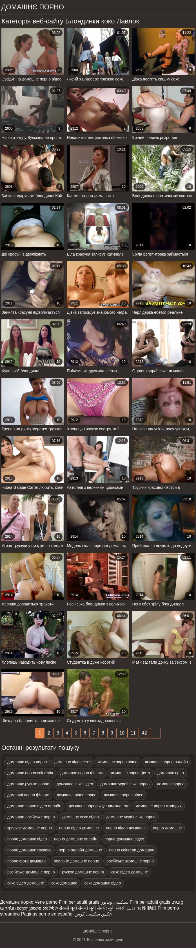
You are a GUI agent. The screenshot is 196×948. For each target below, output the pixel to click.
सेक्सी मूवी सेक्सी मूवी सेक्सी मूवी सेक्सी (92, 908)
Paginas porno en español (47, 914)
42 (144, 733)
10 (121, 733)
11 (133, 733)
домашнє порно (32, 7)
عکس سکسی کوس (93, 914)
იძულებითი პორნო (37, 908)
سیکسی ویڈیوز (114, 902)
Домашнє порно (16, 902)
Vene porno (46, 902)
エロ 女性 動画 (141, 908)
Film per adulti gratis (79, 902)
